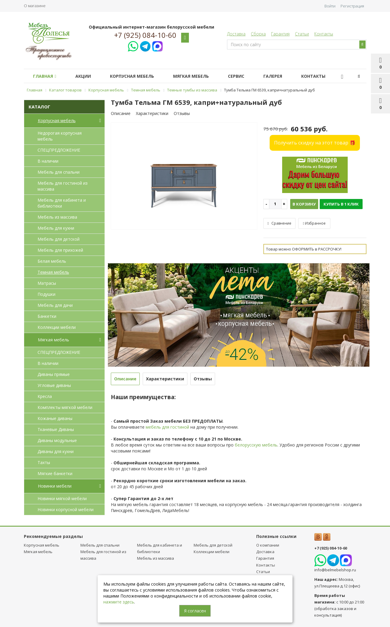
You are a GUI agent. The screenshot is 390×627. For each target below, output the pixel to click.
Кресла (45, 396)
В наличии (48, 161)
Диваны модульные (57, 440)
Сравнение (279, 223)
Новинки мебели (71, 486)
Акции (86, 76)
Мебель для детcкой (59, 239)
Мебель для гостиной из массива (63, 186)
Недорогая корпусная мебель (60, 136)
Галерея (285, 76)
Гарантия (280, 34)
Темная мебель (53, 272)
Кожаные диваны (55, 418)
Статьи (302, 34)
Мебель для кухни (56, 228)
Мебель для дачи (55, 305)
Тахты (44, 462)
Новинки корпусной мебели (66, 509)
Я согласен (195, 611)
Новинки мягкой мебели (62, 498)
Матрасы (47, 283)
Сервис (247, 76)
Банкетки (47, 316)
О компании (267, 545)
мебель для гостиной (167, 427)
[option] (184, 176)
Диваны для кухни (56, 451)
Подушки (46, 294)
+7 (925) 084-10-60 (145, 35)
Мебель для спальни (59, 172)
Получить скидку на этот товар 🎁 (314, 142)
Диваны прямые (54, 374)
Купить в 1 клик (341, 204)
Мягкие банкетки (55, 473)
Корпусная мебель (138, 76)
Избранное (314, 223)
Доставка (236, 34)
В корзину (304, 204)
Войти (329, 6)
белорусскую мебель (256, 445)
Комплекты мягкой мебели (65, 407)
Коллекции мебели (57, 327)
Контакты (323, 34)
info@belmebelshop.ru (335, 569)
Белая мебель (52, 261)
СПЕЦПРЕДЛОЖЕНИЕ (59, 150)
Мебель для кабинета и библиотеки (62, 203)
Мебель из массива (57, 217)
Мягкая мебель (199, 76)
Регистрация (352, 6)
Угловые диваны (54, 385)
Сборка (258, 34)
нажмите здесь (118, 602)
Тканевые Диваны (56, 429)
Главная (45, 76)
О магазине (35, 5)
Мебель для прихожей (60, 250)
